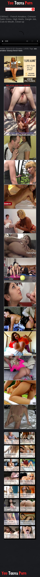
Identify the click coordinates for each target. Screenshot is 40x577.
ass (35, 49)
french (15, 51)
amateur (3, 51)
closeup (10, 51)
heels (20, 51)
